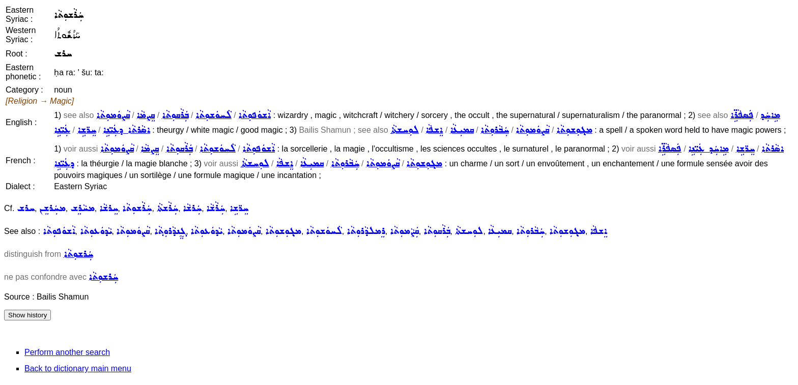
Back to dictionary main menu (77, 368)
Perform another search (67, 352)
